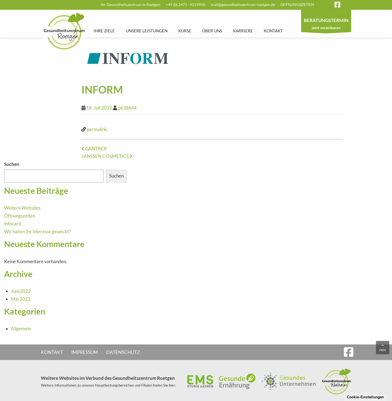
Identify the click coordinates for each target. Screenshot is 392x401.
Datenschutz (123, 352)
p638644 (127, 108)
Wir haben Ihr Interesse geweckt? (37, 231)
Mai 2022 (20, 299)
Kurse (184, 30)
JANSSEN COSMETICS (107, 156)
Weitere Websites (22, 208)
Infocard (12, 223)
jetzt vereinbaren (326, 24)
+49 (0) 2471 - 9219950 (185, 4)
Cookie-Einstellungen (365, 397)
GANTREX (94, 148)
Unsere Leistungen (146, 30)
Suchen (11, 164)
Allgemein (21, 328)
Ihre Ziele (104, 30)
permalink (97, 129)
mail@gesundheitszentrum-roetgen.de (243, 4)
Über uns (212, 30)
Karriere (243, 30)
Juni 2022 (21, 291)
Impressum (84, 352)
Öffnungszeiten (297, 4)
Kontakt (273, 30)
